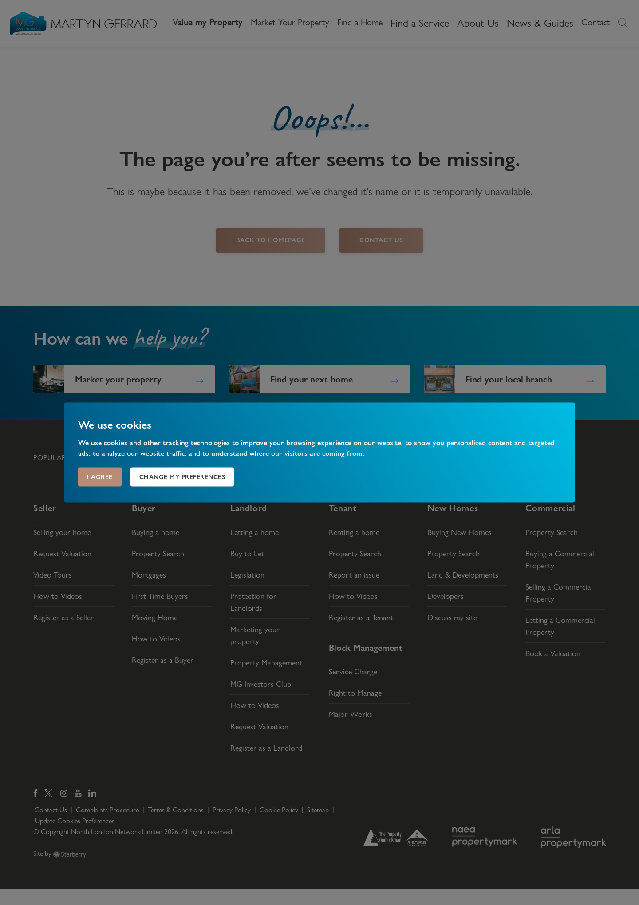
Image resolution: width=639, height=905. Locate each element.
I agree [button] (100, 477)
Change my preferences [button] (182, 477)
